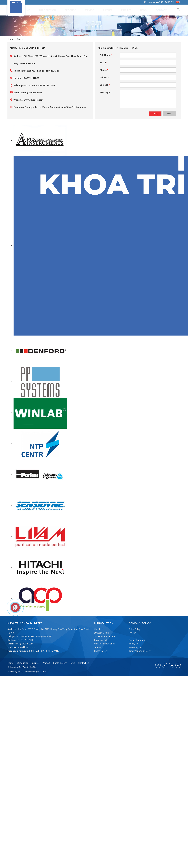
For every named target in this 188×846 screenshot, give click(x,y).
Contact (166, 10)
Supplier (125, 10)
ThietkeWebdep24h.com (34, 671)
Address (104, 77)
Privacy (132, 632)
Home (62, 10)
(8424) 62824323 (44, 636)
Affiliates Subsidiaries (104, 643)
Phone (104, 70)
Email (104, 62)
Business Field (101, 640)
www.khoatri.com (26, 647)
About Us (98, 629)
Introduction (79, 10)
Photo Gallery (100, 650)
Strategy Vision (101, 632)
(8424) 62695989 (20, 636)
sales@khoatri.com (24, 643)
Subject (105, 84)
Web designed (13, 671)
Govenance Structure (104, 636)
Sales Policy (134, 629)
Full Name (106, 55)
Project (139, 10)
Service (111, 10)
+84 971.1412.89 (165, 2)
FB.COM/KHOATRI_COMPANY (44, 650)
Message (106, 92)
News (152, 10)
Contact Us (83, 662)
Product (97, 10)
